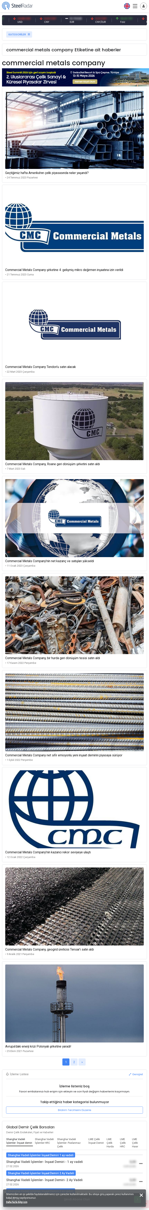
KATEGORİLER (19, 34)
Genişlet (136, 1074)
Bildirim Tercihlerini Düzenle (74, 1110)
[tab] (19, 1141)
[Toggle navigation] (143, 6)
